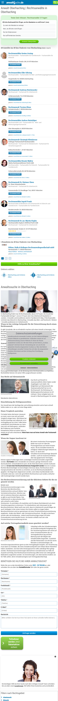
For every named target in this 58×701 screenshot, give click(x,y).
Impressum (23, 367)
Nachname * (5, 578)
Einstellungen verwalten (29, 363)
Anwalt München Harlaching (22, 102)
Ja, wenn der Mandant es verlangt (13, 25)
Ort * (2, 593)
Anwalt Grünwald (20, 68)
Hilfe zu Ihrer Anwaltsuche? (29, 264)
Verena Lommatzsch (25, 251)
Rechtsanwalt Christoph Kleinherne (22, 140)
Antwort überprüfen (29, 41)
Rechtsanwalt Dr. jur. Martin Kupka (22, 221)
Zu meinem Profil (15, 64)
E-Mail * (4, 607)
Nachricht (4, 614)
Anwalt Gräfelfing (20, 253)
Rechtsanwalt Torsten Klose (19, 107)
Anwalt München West (21, 177)
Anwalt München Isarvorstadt (23, 156)
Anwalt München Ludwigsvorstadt (24, 135)
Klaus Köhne (12, 251)
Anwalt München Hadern (22, 237)
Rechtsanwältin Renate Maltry (20, 161)
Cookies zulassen (29, 359)
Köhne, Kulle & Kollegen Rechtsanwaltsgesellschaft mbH (31, 247)
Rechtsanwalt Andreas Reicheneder (22, 90)
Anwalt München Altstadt (22, 196)
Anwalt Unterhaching (21, 85)
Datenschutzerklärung (32, 367)
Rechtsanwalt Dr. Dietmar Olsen (21, 182)
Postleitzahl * (5, 585)
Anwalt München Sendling (22, 115)
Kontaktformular (18, 686)
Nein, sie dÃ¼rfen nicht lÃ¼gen (12, 28)
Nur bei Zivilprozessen (9, 32)
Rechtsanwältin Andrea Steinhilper (22, 120)
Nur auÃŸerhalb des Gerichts (12, 35)
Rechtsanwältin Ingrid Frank (20, 201)
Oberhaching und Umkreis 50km (45, 276)
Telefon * (4, 600)
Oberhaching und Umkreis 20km (16, 276)
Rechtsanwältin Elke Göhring (20, 73)
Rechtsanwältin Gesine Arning (20, 53)
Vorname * (4, 571)
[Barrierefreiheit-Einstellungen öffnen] (56, 352)
